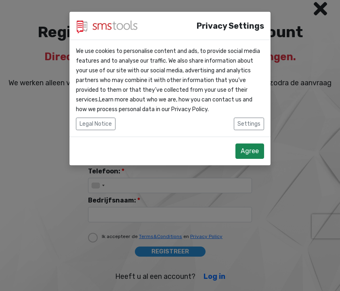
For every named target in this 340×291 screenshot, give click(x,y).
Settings (248, 123)
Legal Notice (96, 123)
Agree (250, 151)
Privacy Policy (189, 109)
